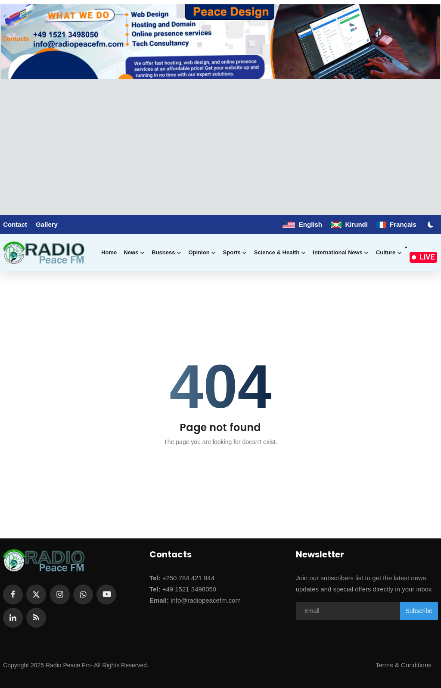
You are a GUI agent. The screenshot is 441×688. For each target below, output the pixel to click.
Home (109, 252)
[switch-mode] (431, 225)
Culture (389, 253)
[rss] (36, 618)
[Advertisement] (220, 143)
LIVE (423, 257)
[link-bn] (220, 41)
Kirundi (349, 224)
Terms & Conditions (404, 665)
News (134, 253)
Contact (15, 224)
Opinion (202, 253)
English (302, 224)
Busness (166, 253)
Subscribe (419, 610)
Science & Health (280, 253)
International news (341, 253)
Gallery (47, 224)
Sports (235, 253)
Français (396, 224)
